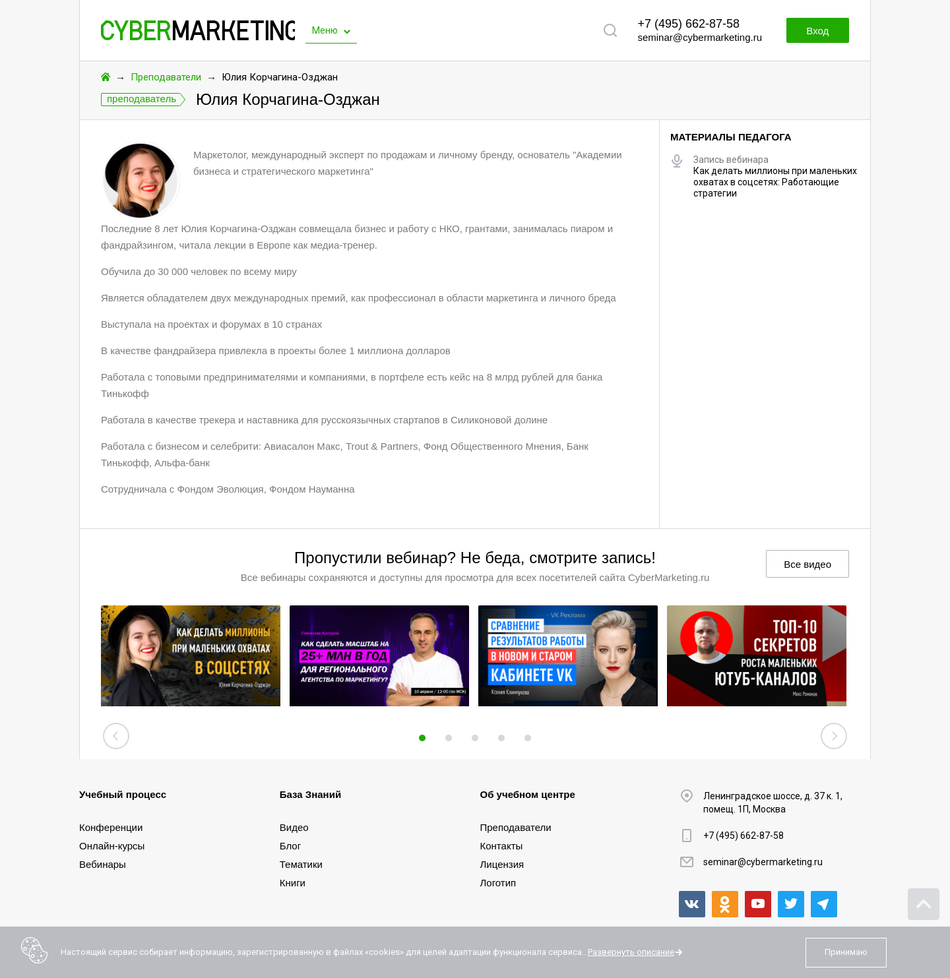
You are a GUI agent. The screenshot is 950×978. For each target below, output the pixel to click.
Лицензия (502, 864)
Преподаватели (166, 77)
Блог (290, 845)
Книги (292, 882)
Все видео (807, 564)
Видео (294, 827)
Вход (817, 30)
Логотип (498, 882)
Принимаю (846, 952)
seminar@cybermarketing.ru (699, 37)
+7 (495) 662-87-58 (688, 23)
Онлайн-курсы (111, 845)
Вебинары (102, 864)
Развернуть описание (631, 952)
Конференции (110, 827)
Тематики (301, 864)
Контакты (501, 845)
